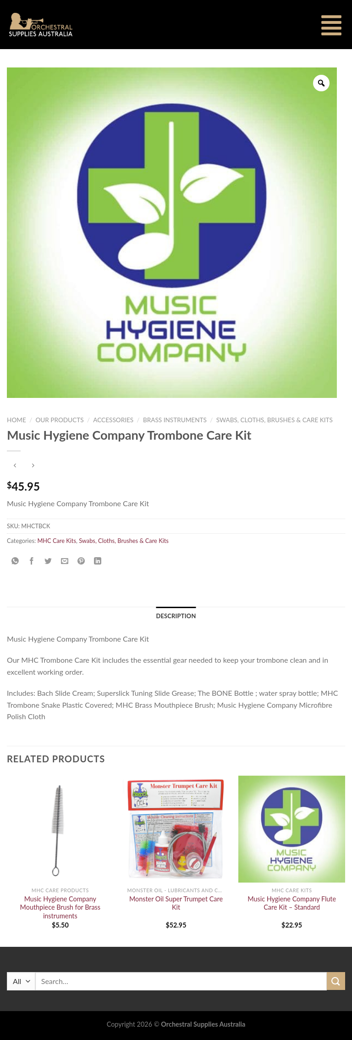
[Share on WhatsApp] (15, 561)
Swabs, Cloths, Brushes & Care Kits (274, 420)
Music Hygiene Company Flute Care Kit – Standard (292, 903)
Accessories (113, 420)
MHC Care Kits (56, 540)
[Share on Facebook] (31, 561)
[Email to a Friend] (64, 561)
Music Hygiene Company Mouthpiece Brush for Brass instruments (60, 907)
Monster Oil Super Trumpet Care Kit (176, 903)
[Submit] (336, 981)
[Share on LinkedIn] (97, 561)
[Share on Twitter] (48, 561)
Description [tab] (176, 616)
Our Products (59, 420)
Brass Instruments (175, 420)
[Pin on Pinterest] (81, 561)
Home (16, 420)
